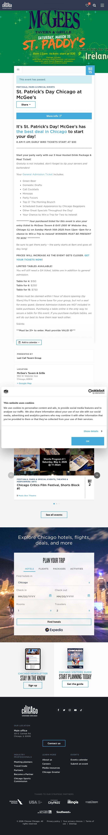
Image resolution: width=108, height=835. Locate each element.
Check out (61, 590)
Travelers (60, 604)
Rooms (20, 604)
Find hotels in (24, 576)
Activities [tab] (76, 569)
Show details (91, 431)
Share (25, 104)
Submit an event (79, 763)
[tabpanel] (54, 603)
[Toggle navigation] (102, 5)
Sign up (32, 685)
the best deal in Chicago (41, 131)
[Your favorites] (87, 5)
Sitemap (73, 824)
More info (54, 116)
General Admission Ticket (37, 174)
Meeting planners (23, 762)
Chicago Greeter (51, 772)
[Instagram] (69, 710)
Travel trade (20, 766)
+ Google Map (24, 383)
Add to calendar (28, 342)
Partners (18, 770)
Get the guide (75, 684)
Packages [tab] (59, 569)
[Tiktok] (81, 710)
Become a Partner (23, 774)
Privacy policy (53, 821)
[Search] (94, 5)
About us (47, 759)
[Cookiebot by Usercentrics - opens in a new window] (90, 391)
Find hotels (54, 621)
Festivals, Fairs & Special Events (35, 87)
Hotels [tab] (29, 569)
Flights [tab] (43, 569)
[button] (54, 503)
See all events (54, 514)
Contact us (54, 743)
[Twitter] (64, 710)
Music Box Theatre (27, 496)
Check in (21, 590)
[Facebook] (58, 710)
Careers (46, 763)
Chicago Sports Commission (22, 780)
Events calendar (79, 759)
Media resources (51, 768)
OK (88, 441)
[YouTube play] (75, 710)
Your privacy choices (73, 821)
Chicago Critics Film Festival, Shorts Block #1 (48, 486)
